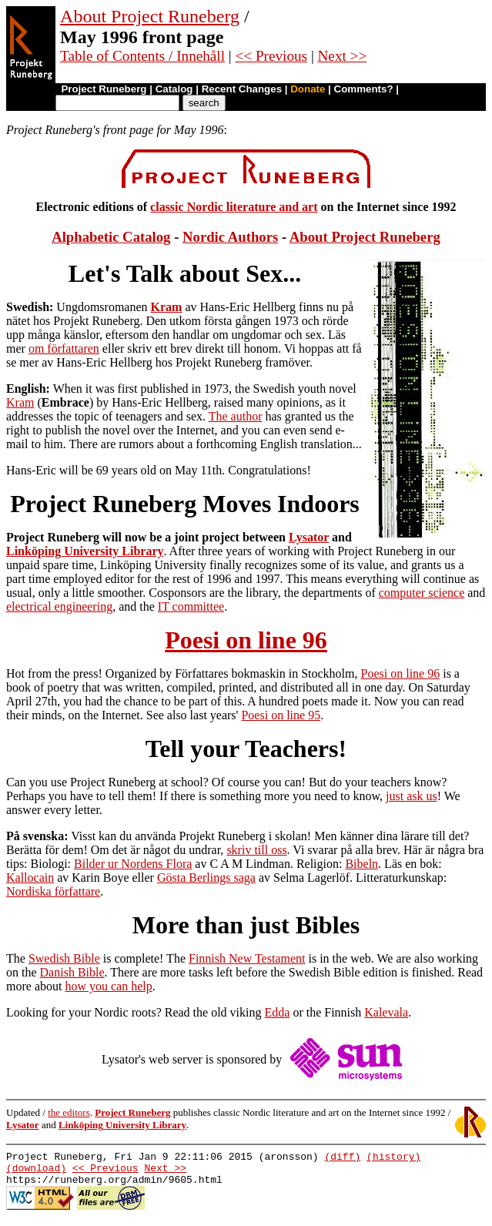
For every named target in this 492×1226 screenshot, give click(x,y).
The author (236, 416)
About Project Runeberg (149, 16)
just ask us (411, 795)
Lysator (309, 537)
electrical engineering (59, 606)
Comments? (363, 89)
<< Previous (271, 56)
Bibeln (361, 863)
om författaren (63, 348)
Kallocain (30, 877)
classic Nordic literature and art (233, 206)
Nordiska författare (53, 891)
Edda (277, 1012)
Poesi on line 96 (246, 640)
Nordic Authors (230, 237)
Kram (166, 306)
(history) (393, 1158)
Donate (307, 89)
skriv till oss (256, 849)
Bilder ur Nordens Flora (133, 863)
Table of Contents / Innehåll (142, 56)
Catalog (174, 89)
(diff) (342, 1158)
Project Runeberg (103, 89)
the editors (69, 1112)
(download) (36, 1172)
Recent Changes (242, 89)
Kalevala (386, 1012)
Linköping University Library (84, 551)
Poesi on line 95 (280, 715)
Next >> (342, 56)
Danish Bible (72, 972)
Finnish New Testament (247, 958)
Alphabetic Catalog (111, 237)
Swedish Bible (64, 958)
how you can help (108, 986)
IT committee (191, 606)
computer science (422, 592)
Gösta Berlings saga (206, 877)
